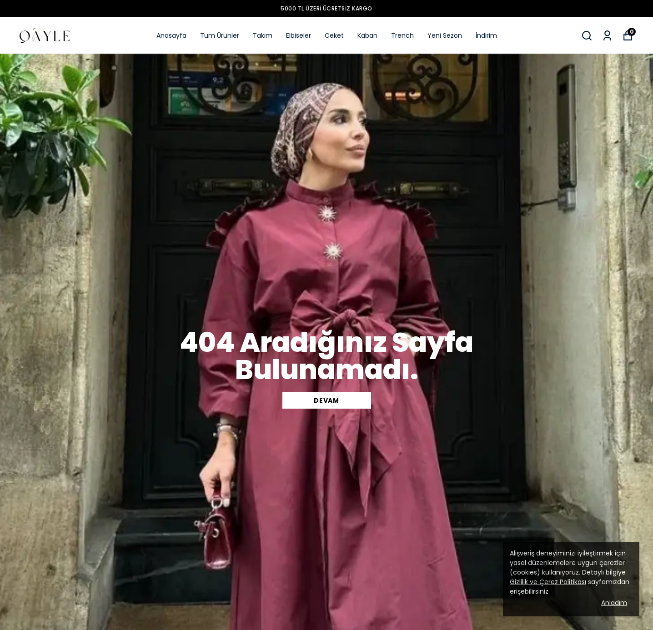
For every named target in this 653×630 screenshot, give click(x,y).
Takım (262, 35)
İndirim (486, 35)
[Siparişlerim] (607, 35)
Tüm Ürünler (219, 35)
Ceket (334, 35)
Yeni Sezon (444, 35)
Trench (402, 35)
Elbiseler (298, 35)
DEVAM (326, 400)
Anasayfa (171, 35)
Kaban (367, 35)
